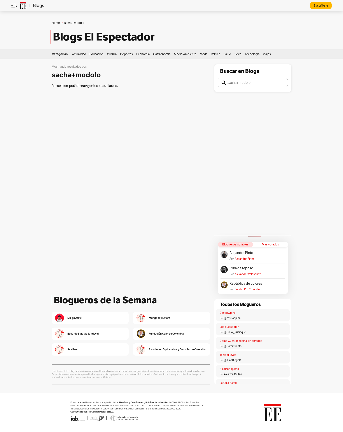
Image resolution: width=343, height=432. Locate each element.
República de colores (245, 283)
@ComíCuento (233, 346)
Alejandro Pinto (241, 253)
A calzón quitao (229, 369)
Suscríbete (321, 5)
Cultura (112, 54)
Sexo (237, 54)
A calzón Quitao (233, 374)
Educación (96, 54)
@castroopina (232, 318)
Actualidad (79, 54)
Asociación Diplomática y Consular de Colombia (177, 349)
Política (215, 54)
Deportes (126, 54)
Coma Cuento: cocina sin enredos (241, 341)
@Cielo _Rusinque (235, 332)
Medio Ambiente (185, 54)
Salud (227, 54)
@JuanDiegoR (232, 360)
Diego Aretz (74, 317)
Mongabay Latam (159, 317)
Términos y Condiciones (131, 402)
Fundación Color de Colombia (247, 289)
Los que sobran (229, 327)
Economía (143, 54)
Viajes (267, 54)
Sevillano (72, 349)
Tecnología (252, 54)
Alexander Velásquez (248, 274)
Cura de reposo (241, 268)
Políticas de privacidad (156, 402)
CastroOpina (228, 313)
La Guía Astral (228, 383)
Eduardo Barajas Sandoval (83, 333)
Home (56, 23)
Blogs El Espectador (104, 37)
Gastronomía (161, 54)
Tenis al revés (228, 355)
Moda (203, 54)
